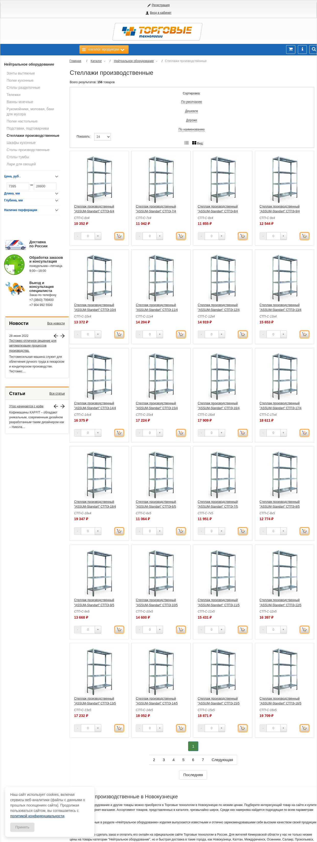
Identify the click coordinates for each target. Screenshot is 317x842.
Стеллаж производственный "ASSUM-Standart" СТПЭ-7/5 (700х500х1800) (218, 506)
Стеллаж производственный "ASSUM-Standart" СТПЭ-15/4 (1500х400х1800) (157, 408)
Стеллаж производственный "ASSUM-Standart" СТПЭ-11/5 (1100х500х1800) (219, 605)
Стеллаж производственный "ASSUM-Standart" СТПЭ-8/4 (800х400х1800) (218, 211)
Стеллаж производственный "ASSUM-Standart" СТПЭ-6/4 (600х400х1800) (94, 211)
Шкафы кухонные (21, 143)
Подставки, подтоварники (28, 128)
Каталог (96, 61)
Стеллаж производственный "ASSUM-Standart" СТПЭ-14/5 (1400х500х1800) (157, 703)
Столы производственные (28, 150)
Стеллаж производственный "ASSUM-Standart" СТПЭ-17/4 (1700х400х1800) (280, 408)
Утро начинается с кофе (26, 406)
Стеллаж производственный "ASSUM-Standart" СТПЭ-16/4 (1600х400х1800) (219, 408)
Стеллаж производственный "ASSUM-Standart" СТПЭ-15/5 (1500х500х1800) (219, 703)
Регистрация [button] (161, 5)
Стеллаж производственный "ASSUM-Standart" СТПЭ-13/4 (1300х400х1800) (280, 309)
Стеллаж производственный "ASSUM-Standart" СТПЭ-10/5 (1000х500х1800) (157, 605)
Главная (75, 61)
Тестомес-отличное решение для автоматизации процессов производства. (32, 345)
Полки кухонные (20, 80)
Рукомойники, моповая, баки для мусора (30, 111)
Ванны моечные (20, 102)
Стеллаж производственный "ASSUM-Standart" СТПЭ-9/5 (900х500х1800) (94, 605)
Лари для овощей (21, 164)
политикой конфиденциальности (37, 816)
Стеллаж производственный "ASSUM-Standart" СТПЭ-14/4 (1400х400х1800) (95, 408)
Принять (22, 827)
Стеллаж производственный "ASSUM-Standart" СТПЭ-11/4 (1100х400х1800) (157, 309)
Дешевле (191, 111)
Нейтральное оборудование (29, 64)
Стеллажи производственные (33, 135)
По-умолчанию (191, 102)
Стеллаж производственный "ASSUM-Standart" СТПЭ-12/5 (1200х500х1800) (280, 605)
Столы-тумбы (18, 157)
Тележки (13, 95)
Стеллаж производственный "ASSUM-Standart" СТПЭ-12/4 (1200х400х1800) (219, 309)
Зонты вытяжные (21, 73)
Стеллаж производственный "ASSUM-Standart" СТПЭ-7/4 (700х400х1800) (156, 211)
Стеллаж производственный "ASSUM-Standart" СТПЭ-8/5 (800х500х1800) (280, 506)
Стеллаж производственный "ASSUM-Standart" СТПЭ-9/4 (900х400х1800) (280, 211)
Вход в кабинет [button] (160, 13)
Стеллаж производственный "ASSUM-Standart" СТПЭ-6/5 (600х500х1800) (156, 506)
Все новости (56, 323)
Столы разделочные (23, 88)
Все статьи (57, 393)
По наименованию (192, 129)
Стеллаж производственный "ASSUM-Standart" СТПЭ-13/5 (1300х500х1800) (95, 703)
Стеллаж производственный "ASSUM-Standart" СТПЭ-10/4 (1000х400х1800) (95, 309)
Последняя (193, 775)
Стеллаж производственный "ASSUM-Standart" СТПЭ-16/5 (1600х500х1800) (280, 703)
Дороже (191, 120)
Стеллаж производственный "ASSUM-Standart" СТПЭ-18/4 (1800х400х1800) (95, 506)
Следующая (222, 760)
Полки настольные (22, 121)
